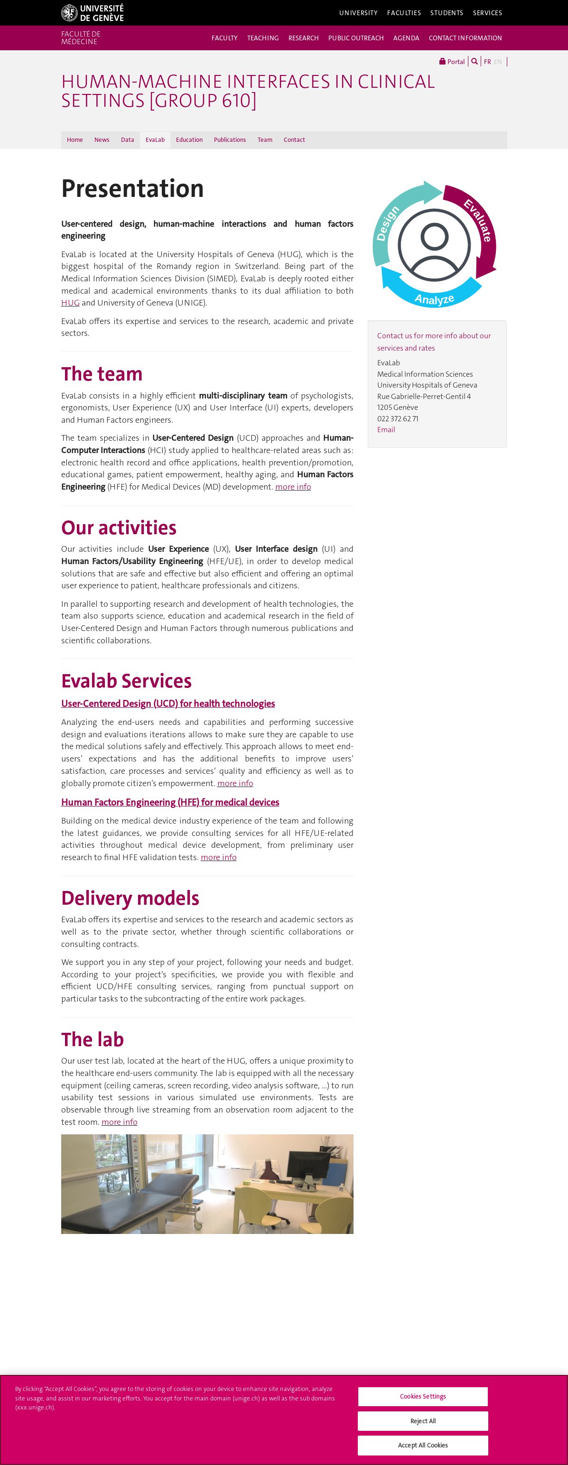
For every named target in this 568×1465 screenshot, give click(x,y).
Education (189, 140)
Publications (230, 140)
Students (447, 13)
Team (265, 140)
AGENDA (406, 38)
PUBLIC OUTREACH (356, 38)
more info (293, 486)
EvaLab (155, 140)
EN (498, 61)
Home (75, 140)
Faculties (404, 13)
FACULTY (225, 38)
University (358, 13)
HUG (70, 302)
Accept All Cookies (423, 1449)
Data (127, 140)
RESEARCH (304, 38)
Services (488, 13)
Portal (452, 61)
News (102, 140)
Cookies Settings (423, 1399)
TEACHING (263, 38)
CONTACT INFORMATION (465, 38)
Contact (294, 140)
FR (487, 61)
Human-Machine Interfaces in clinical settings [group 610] (248, 91)
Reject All (423, 1424)
